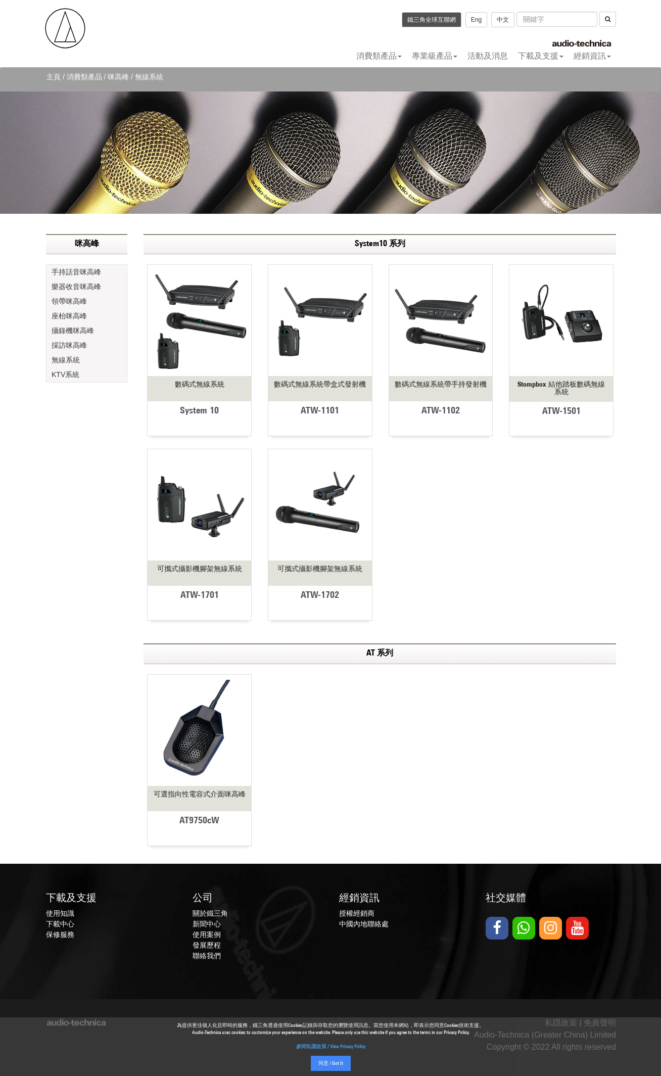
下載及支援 (540, 56)
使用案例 (207, 934)
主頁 (53, 77)
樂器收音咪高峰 (76, 287)
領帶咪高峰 (69, 301)
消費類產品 (379, 56)
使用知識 (60, 913)
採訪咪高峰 (69, 345)
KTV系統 (65, 374)
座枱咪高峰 (69, 316)
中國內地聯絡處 (364, 924)
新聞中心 (207, 924)
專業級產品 (434, 56)
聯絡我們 (207, 956)
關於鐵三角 (210, 913)
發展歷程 (207, 945)
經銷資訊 (592, 56)
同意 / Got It (330, 1063)
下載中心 (60, 924)
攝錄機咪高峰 (73, 330)
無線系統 (66, 360)
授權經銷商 (356, 913)
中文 (503, 19)
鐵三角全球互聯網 (431, 19)
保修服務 (60, 934)
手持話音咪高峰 (76, 272)
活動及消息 (487, 56)
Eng (476, 19)
